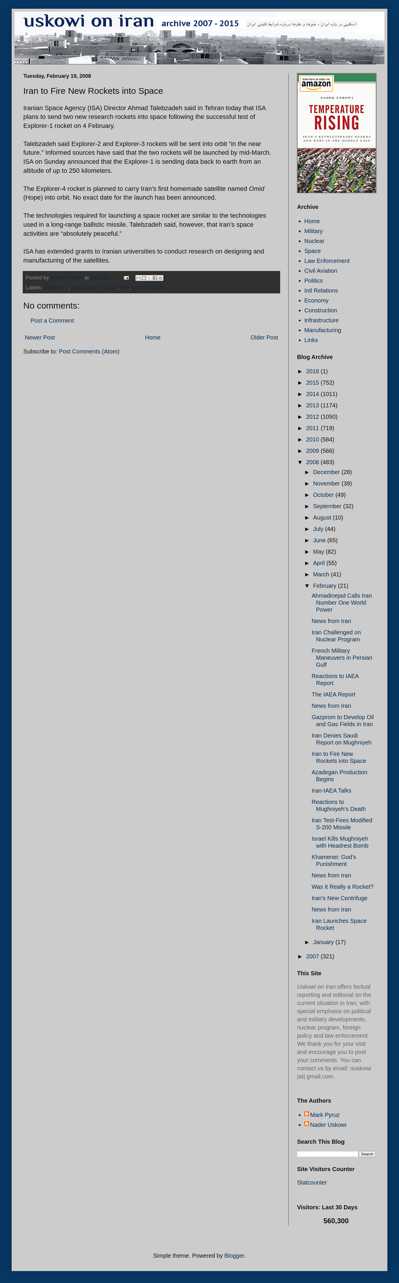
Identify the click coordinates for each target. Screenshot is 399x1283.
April (319, 563)
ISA (125, 288)
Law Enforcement (327, 261)
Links (311, 340)
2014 (313, 394)
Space (312, 251)
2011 (313, 428)
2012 (313, 416)
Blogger (234, 1255)
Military (313, 231)
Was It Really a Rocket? (343, 887)
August (323, 517)
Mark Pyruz (325, 1115)
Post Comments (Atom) (89, 351)
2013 (313, 405)
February (325, 585)
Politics (313, 280)
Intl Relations (321, 290)
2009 (313, 451)
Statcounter (312, 1182)
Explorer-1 (56, 288)
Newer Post (40, 337)
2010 (313, 439)
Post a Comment (52, 320)
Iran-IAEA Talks (331, 790)
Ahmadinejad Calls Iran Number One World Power (342, 602)
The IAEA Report (333, 694)
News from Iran (331, 621)
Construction (320, 310)
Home (152, 337)
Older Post (264, 337)
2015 (313, 382)
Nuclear (314, 241)
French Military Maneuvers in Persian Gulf (342, 657)
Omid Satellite (148, 288)
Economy (316, 300)
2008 (313, 462)
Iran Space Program (94, 288)
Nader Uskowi (328, 1125)
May (319, 551)
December (327, 472)
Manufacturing (322, 330)
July (319, 529)
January (324, 942)
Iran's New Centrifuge (340, 898)
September (328, 506)
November (327, 483)
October (324, 495)
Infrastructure (321, 320)
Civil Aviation (320, 270)
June (320, 540)
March (322, 574)
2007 (313, 956)
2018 (313, 371)
